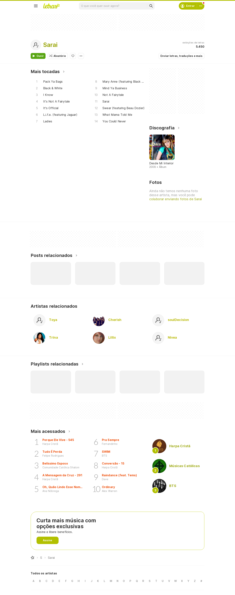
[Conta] (200, 6)
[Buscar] (151, 6)
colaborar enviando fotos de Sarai (175, 199)
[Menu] (36, 6)
